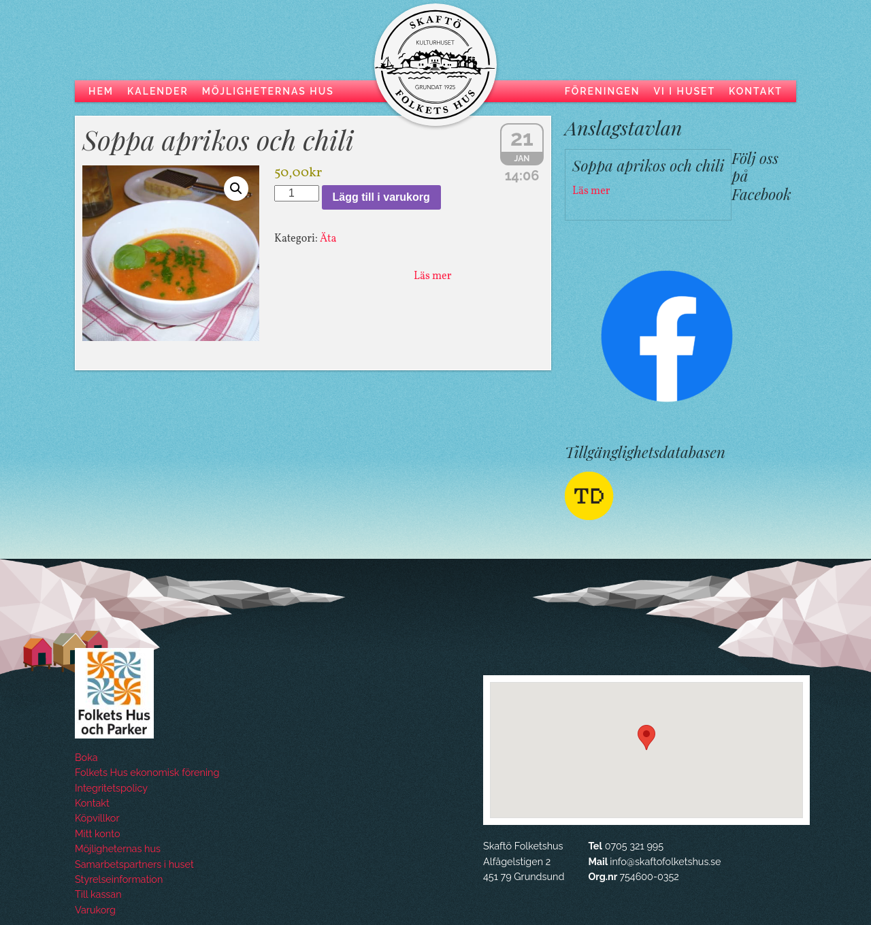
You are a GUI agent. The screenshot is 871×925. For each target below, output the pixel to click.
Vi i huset (684, 91)
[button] (236, 188)
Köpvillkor (97, 818)
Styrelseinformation (119, 879)
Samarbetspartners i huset (134, 864)
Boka (86, 757)
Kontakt (756, 91)
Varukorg (95, 909)
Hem (101, 91)
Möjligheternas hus (268, 91)
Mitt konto (97, 833)
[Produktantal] (296, 193)
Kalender (157, 91)
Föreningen (602, 91)
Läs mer (432, 276)
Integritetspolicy (111, 788)
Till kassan (98, 894)
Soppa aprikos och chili (218, 139)
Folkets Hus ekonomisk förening (147, 772)
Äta (328, 238)
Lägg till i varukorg (381, 197)
